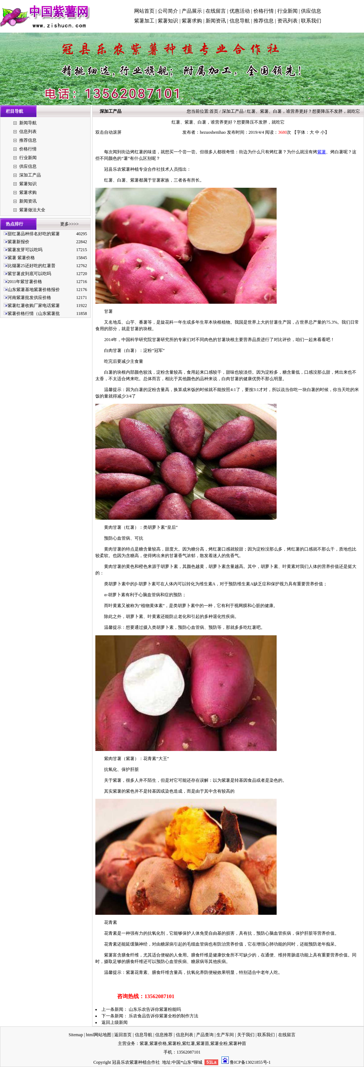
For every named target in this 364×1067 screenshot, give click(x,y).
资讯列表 (287, 21)
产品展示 (192, 11)
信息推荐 (164, 1034)
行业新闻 (287, 11)
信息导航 (239, 21)
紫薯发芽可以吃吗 (25, 249)
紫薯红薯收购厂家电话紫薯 (34, 305)
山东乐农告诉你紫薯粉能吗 (155, 1009)
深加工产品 (30, 175)
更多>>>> (69, 224)
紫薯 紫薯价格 (21, 257)
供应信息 (311, 11)
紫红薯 (188, 1043)
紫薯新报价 (18, 241)
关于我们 (246, 1034)
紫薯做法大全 (32, 209)
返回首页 (123, 1034)
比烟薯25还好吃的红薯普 (31, 265)
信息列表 (28, 131)
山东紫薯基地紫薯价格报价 (34, 289)
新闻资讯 (216, 21)
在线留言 (216, 11)
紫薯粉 (174, 1043)
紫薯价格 (158, 1043)
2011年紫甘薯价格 (25, 281)
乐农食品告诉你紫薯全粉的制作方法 (163, 1015)
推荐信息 (263, 21)
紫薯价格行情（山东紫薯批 (34, 313)
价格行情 (263, 11)
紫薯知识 (168, 21)
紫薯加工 (144, 21)
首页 (214, 111)
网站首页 (144, 11)
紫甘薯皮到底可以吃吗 (29, 273)
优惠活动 (239, 11)
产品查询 (205, 1034)
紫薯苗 (202, 1043)
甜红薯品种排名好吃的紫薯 (34, 233)
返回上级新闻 (115, 1022)
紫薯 (321, 151)
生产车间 (225, 1034)
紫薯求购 (192, 21)
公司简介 (168, 11)
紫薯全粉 (219, 1043)
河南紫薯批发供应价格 (29, 297)
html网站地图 (98, 1034)
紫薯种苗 (237, 1043)
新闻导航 (28, 122)
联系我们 (311, 21)
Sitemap (76, 1034)
